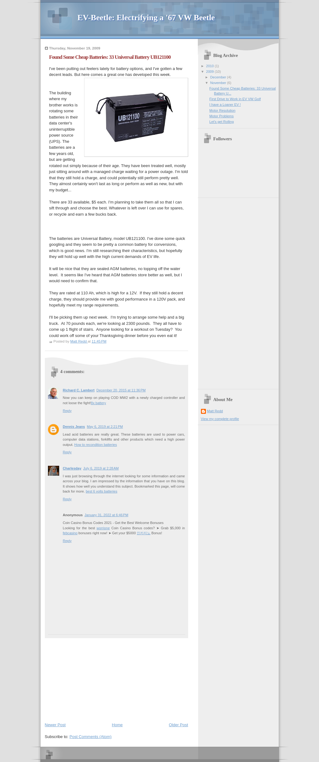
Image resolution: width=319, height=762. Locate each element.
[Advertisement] (91, 677)
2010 (210, 66)
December (218, 77)
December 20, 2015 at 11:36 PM (120, 390)
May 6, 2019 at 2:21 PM (105, 426)
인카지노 (143, 533)
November (218, 83)
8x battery (98, 403)
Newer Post (55, 724)
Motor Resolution (222, 110)
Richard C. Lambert (79, 390)
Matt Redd (215, 411)
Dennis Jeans (74, 426)
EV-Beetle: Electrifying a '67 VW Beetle (146, 17)
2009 (210, 71)
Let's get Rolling (221, 122)
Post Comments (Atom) (90, 736)
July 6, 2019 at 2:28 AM (101, 468)
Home (117, 724)
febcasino (70, 533)
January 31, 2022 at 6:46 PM (106, 515)
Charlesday (72, 468)
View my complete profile (220, 419)
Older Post (178, 724)
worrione (103, 528)
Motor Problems (221, 116)
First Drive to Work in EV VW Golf (235, 99)
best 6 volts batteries (101, 491)
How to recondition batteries (95, 444)
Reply (67, 411)
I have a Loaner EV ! (225, 104)
